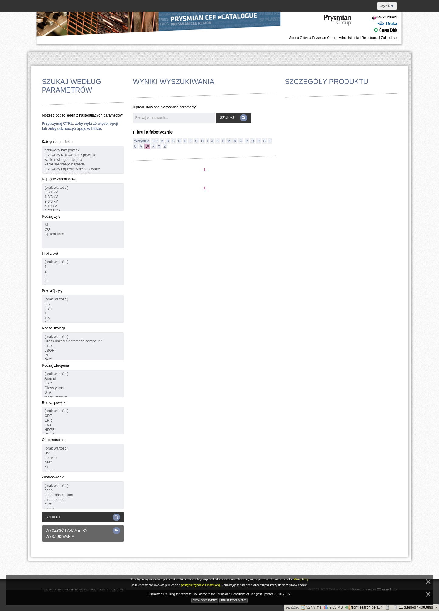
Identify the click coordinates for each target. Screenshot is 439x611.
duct (83, 504)
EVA (83, 425)
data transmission (83, 495)
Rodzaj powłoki (54, 403)
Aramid (83, 378)
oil (83, 467)
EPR (83, 346)
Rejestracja (370, 37)
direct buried (83, 499)
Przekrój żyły (52, 291)
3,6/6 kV (83, 201)
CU (83, 229)
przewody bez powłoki (83, 150)
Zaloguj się (389, 37)
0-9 (155, 141)
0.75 (83, 309)
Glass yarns (83, 388)
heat (83, 462)
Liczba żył (50, 254)
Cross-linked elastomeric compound (83, 341)
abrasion (83, 458)
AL (83, 225)
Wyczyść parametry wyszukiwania (83, 533)
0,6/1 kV (83, 192)
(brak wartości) (83, 187)
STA (83, 392)
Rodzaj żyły (51, 216)
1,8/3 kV (83, 197)
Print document (233, 600)
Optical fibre (83, 234)
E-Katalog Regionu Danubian (360, 24)
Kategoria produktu (57, 142)
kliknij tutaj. (301, 579)
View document (205, 600)
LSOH (83, 350)
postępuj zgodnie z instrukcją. (201, 585)
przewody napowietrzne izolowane (83, 169)
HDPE (83, 430)
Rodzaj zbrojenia (55, 365)
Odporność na (53, 440)
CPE (83, 416)
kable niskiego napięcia (83, 160)
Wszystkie (141, 141)
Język (387, 6)
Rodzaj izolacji (53, 328)
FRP (83, 383)
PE (83, 355)
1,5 (83, 318)
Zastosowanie (53, 477)
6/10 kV (83, 206)
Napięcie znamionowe (59, 179)
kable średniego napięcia (83, 164)
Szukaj (83, 517)
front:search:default (363, 607)
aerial (83, 490)
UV (83, 453)
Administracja (349, 37)
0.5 (83, 304)
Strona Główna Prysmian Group (312, 37)
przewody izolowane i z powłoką (83, 155)
